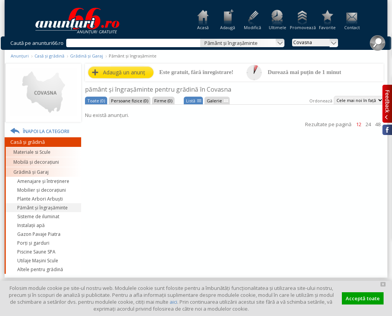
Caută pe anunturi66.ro (37, 43)
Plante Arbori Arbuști (40, 199)
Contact (352, 27)
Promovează (302, 27)
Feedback (387, 103)
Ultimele (277, 27)
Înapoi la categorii (46, 131)
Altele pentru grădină (40, 269)
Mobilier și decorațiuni (41, 190)
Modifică (252, 27)
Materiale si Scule (32, 152)
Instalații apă (31, 225)
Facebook (387, 130)
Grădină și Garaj (86, 56)
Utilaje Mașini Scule (37, 260)
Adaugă (227, 27)
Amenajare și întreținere (43, 181)
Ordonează (320, 101)
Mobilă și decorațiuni (36, 162)
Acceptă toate (363, 298)
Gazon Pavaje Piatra (38, 234)
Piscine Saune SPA (36, 252)
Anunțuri (20, 56)
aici (173, 301)
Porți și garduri (33, 243)
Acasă (203, 27)
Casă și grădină (49, 56)
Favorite (327, 27)
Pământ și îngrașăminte (42, 207)
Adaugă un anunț (124, 72)
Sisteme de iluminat (38, 216)
